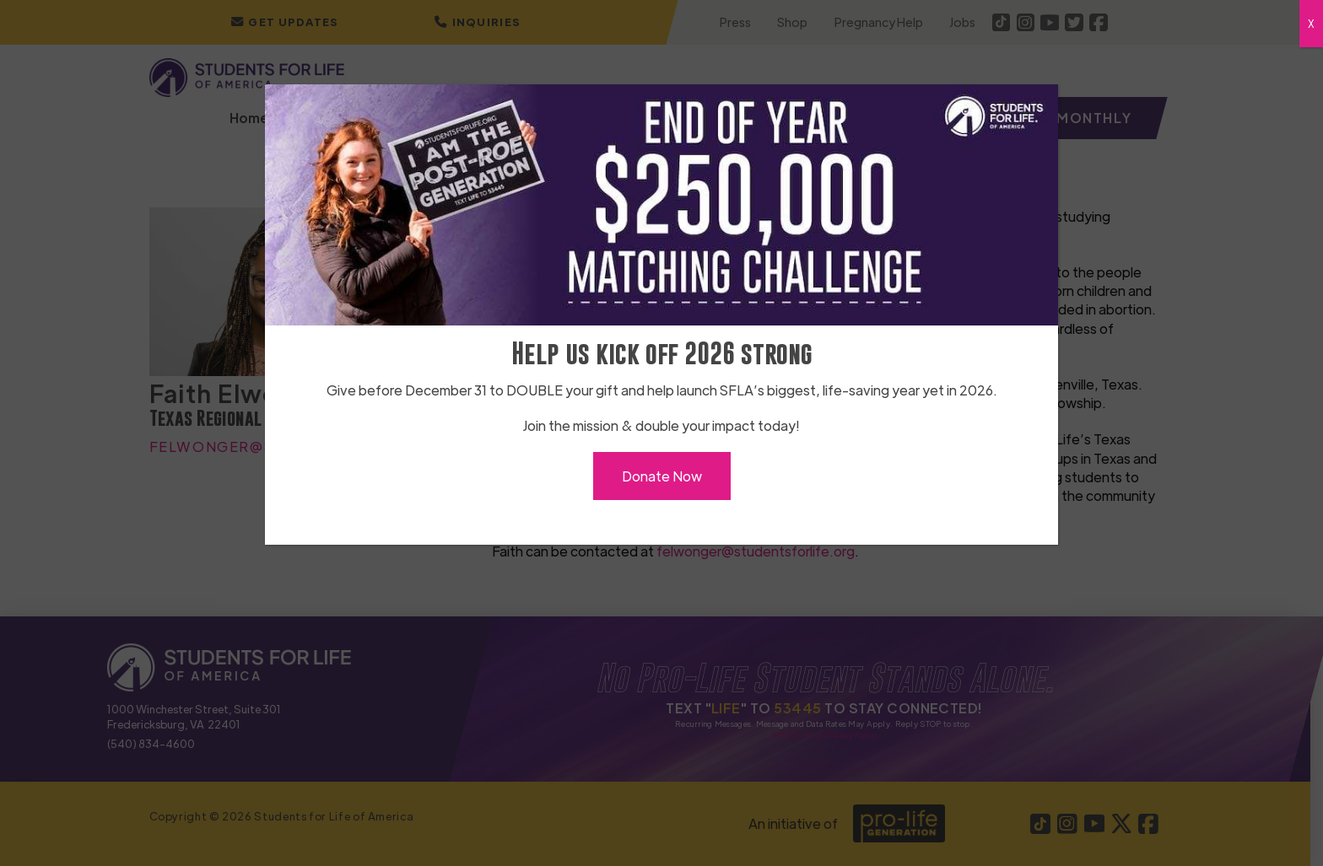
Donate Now (662, 476)
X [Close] (1311, 23)
